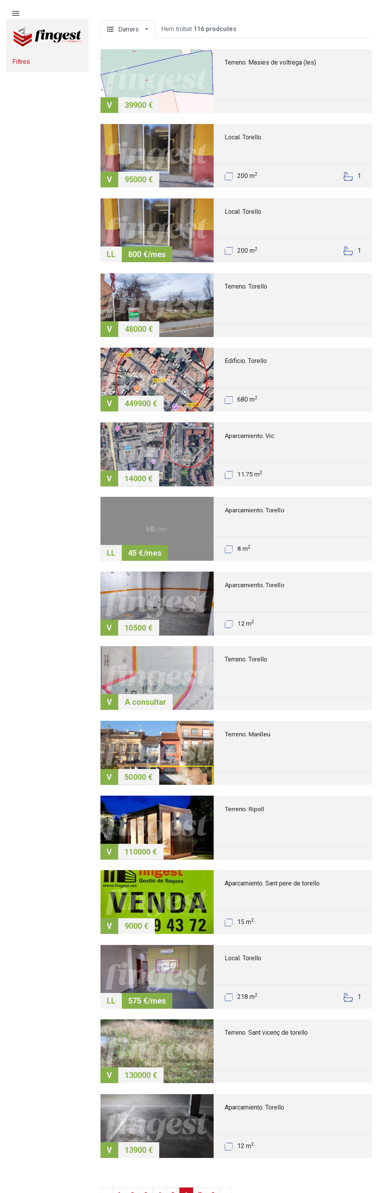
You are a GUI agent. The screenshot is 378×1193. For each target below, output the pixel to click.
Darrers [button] (125, 29)
